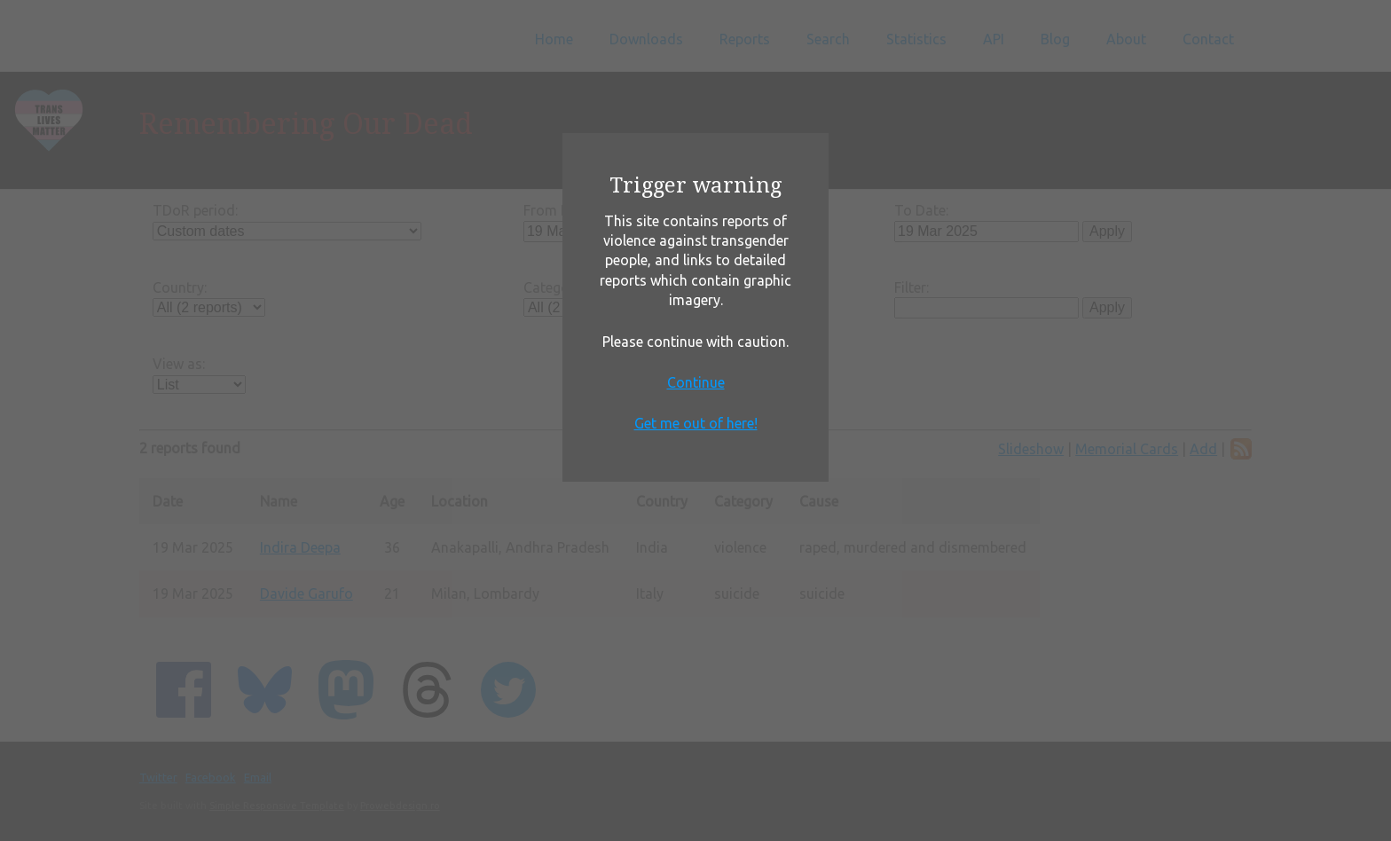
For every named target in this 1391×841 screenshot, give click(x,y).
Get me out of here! (696, 423)
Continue (696, 382)
